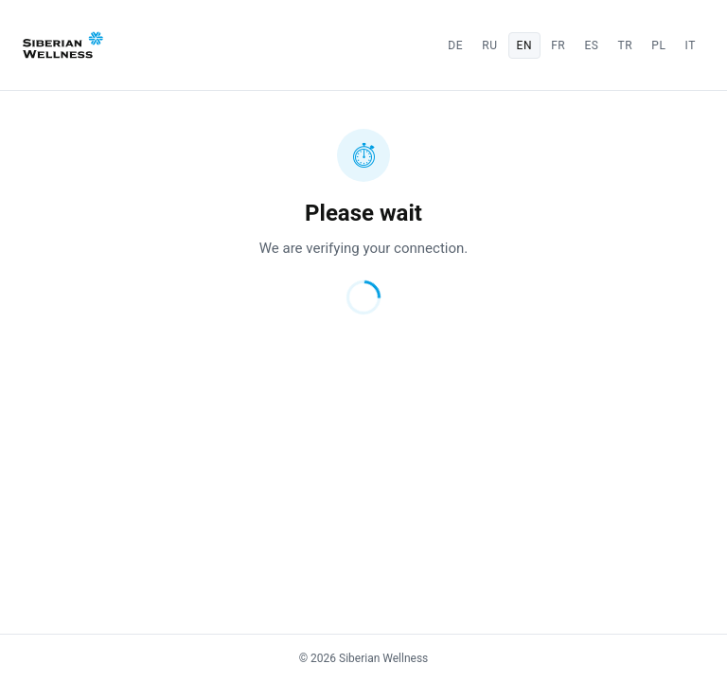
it (690, 45)
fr (558, 45)
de (455, 45)
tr (625, 45)
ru (489, 45)
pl (658, 45)
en (525, 45)
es (591, 45)
